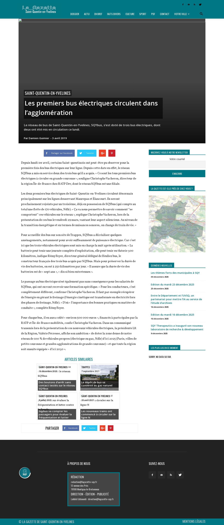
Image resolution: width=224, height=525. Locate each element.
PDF (153, 14)
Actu (86, 14)
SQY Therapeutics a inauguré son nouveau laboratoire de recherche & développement (177, 327)
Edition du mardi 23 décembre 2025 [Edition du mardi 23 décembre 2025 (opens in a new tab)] (172, 284)
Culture (129, 14)
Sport (142, 14)
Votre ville (182, 14)
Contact (164, 14)
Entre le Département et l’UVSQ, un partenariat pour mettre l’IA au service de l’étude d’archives (176, 299)
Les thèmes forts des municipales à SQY (175, 272)
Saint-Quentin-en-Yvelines (48, 93)
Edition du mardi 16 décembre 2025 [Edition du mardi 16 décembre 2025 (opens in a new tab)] (172, 314)
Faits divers (114, 14)
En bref (98, 14)
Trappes (85, 367)
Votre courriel (177, 159)
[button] (201, 14)
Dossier (74, 14)
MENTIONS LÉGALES (194, 521)
